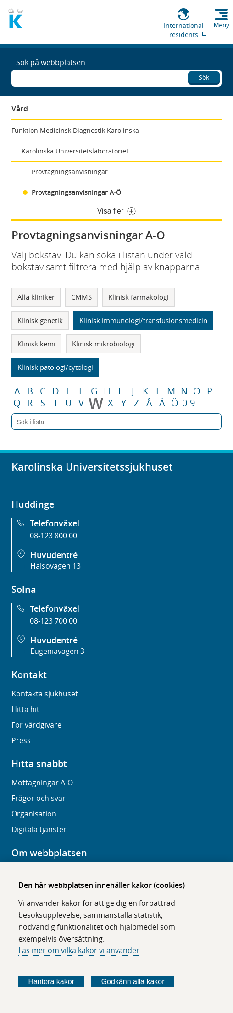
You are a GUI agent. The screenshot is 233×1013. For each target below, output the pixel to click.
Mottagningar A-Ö (42, 783)
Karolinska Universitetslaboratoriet (75, 151)
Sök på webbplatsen (50, 62)
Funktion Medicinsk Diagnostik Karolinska (75, 130)
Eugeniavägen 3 (57, 651)
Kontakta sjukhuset (44, 694)
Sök (204, 77)
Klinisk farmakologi (138, 296)
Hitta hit (25, 709)
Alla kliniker (36, 296)
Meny (221, 25)
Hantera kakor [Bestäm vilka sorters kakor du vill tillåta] (51, 982)
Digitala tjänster (39, 829)
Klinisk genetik (40, 320)
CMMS (81, 296)
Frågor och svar (38, 798)
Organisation (33, 814)
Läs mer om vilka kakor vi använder (78, 950)
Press (21, 740)
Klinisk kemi (36, 343)
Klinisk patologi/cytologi (55, 367)
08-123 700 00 (53, 621)
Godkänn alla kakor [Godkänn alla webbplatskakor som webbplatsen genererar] (133, 982)
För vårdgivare (36, 725)
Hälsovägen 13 (55, 566)
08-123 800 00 (53, 536)
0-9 (188, 403)
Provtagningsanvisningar (70, 171)
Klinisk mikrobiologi (103, 343)
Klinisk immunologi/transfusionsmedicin (143, 320)
